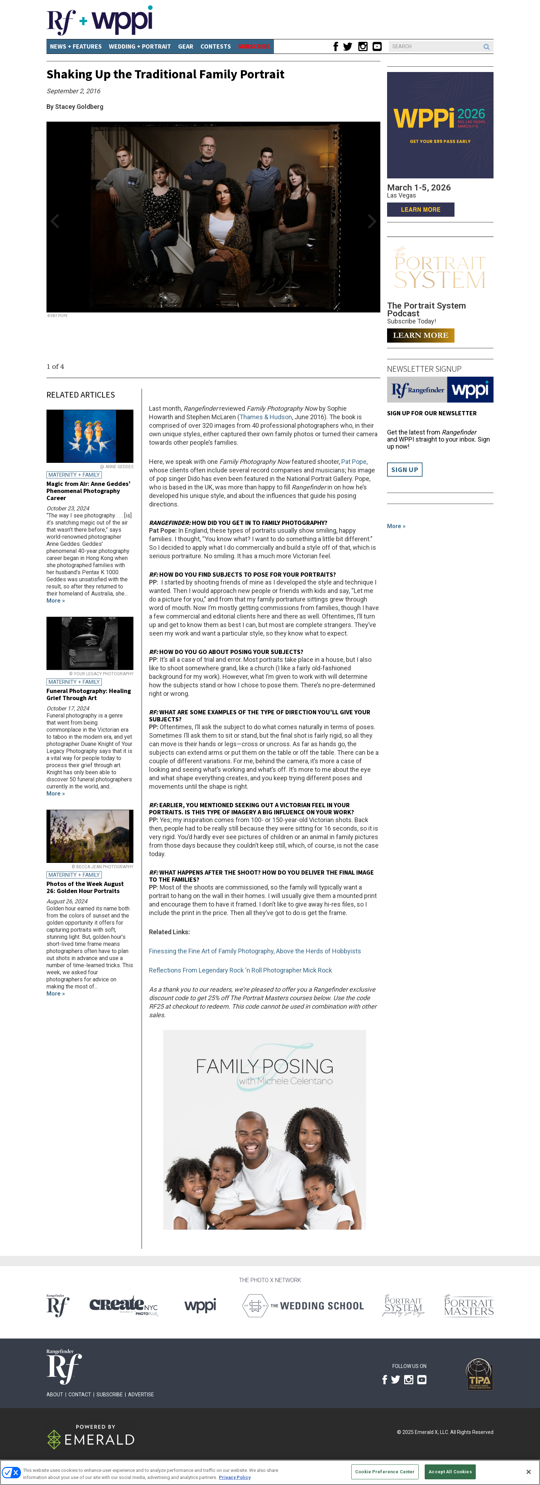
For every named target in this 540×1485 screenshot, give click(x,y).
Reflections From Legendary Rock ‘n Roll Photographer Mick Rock (241, 970)
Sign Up (404, 469)
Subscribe (110, 1394)
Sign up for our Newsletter (432, 413)
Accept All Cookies (450, 1471)
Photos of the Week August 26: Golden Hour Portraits (85, 887)
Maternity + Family (74, 475)
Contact (79, 1394)
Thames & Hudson (265, 417)
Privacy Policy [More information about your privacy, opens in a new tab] (234, 1477)
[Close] (528, 1472)
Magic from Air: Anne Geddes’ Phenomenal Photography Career (88, 491)
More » (396, 526)
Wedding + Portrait (140, 46)
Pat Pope (354, 461)
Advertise (141, 1394)
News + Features (76, 46)
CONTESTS (215, 46)
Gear (185, 46)
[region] (270, 1472)
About (54, 1394)
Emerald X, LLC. (432, 1432)
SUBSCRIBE (254, 46)
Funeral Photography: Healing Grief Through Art (88, 694)
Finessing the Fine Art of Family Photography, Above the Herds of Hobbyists (255, 951)
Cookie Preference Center (385, 1471)
